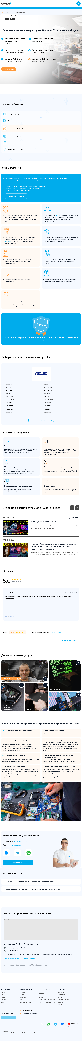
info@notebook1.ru (14, 845)
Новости (3, 992)
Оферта (60, 1002)
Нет (12, 18)
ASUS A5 (9, 393)
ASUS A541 (9, 403)
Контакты (4, 999)
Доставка (61, 992)
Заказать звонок (76, 13)
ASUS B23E (47, 403)
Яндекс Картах (55, 632)
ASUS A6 (9, 412)
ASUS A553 (10, 409)
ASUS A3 (9, 387)
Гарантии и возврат (63, 999)
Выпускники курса (25, 1002)
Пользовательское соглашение (32, 1035)
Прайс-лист (61, 994)
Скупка (22, 994)
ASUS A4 (9, 390)
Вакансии (4, 1002)
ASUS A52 (9, 396)
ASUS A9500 (48, 399)
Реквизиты (4, 997)
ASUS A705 (48, 387)
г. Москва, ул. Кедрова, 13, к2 (32, 1014)
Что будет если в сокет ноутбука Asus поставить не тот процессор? (33, 882)
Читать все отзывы (68, 640)
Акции (60, 1004)
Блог (2, 994)
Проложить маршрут (28, 959)
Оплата (60, 997)
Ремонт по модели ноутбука (47, 1002)
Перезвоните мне (18, 862)
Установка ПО (24, 997)
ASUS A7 (47, 384)
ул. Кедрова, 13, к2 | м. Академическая (22, 944)
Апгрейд (22, 992)
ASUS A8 (47, 393)
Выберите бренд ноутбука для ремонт (46, 996)
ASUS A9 (47, 396)
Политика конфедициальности (10, 1035)
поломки (58, 215)
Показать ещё (40, 420)
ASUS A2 (9, 384)
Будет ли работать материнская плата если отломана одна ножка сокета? (35, 890)
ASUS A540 (10, 399)
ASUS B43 (47, 409)
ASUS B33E (47, 406)
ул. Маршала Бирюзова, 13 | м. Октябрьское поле (27, 965)
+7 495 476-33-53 (76, 11)
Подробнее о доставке (16, 196)
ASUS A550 (10, 406)
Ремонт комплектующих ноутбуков (46, 992)
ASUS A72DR (48, 390)
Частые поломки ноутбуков (47, 999)
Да (7, 18)
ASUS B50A (48, 412)
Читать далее (9, 598)
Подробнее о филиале (11, 959)
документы (8, 241)
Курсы (22, 999)
